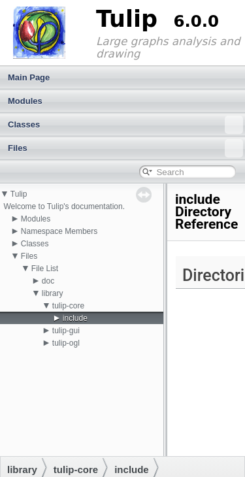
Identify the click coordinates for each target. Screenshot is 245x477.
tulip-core (68, 305)
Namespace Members (59, 231)
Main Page (29, 77)
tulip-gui (66, 330)
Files (125, 148)
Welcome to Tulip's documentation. (64, 206)
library (52, 293)
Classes (125, 125)
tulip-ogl (66, 343)
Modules (25, 101)
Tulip (18, 194)
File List (44, 268)
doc (48, 281)
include (75, 318)
